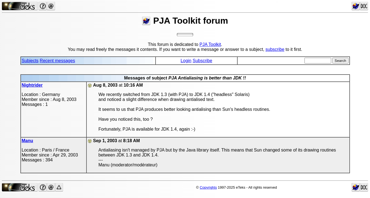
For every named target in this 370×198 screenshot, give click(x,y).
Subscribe (202, 60)
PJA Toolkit (210, 44)
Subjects (30, 60)
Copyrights (208, 187)
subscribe (274, 49)
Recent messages (57, 60)
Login (186, 60)
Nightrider (32, 85)
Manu (27, 140)
